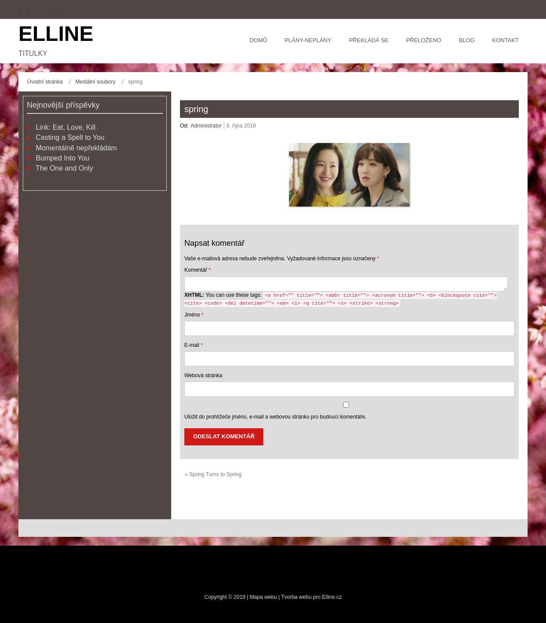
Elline (55, 33)
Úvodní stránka (45, 82)
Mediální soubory (95, 82)
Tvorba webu (296, 597)
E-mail (193, 345)
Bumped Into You (62, 158)
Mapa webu (264, 597)
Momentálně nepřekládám (76, 148)
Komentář (197, 270)
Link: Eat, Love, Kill (65, 127)
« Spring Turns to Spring (213, 474)
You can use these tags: (340, 299)
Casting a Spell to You (70, 137)
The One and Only (64, 168)
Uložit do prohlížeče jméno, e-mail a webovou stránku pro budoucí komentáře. (275, 417)
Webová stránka (203, 375)
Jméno (194, 315)
